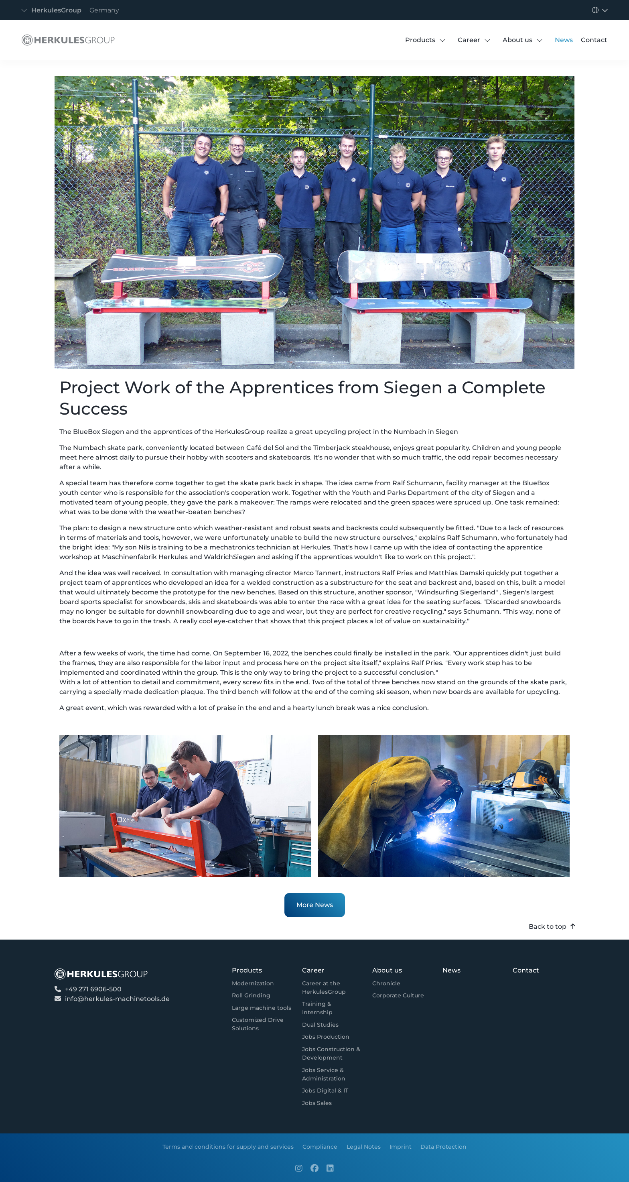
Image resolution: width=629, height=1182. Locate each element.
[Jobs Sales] (317, 1103)
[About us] (517, 40)
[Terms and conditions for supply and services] (228, 1146)
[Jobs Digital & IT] (325, 1090)
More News (314, 905)
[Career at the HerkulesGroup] (332, 987)
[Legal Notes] (363, 1146)
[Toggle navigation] (72, 10)
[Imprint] (400, 1146)
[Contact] (594, 40)
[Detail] (66, 40)
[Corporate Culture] (398, 995)
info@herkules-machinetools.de (117, 999)
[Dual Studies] (320, 1025)
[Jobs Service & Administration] (332, 1074)
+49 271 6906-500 (93, 989)
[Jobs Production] (325, 1037)
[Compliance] (320, 1146)
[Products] (420, 40)
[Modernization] (253, 983)
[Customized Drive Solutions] (262, 1024)
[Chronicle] (386, 983)
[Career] (469, 40)
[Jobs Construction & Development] (332, 1053)
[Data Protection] (443, 1146)
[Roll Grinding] (251, 995)
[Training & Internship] (332, 1008)
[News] (564, 40)
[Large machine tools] (261, 1008)
